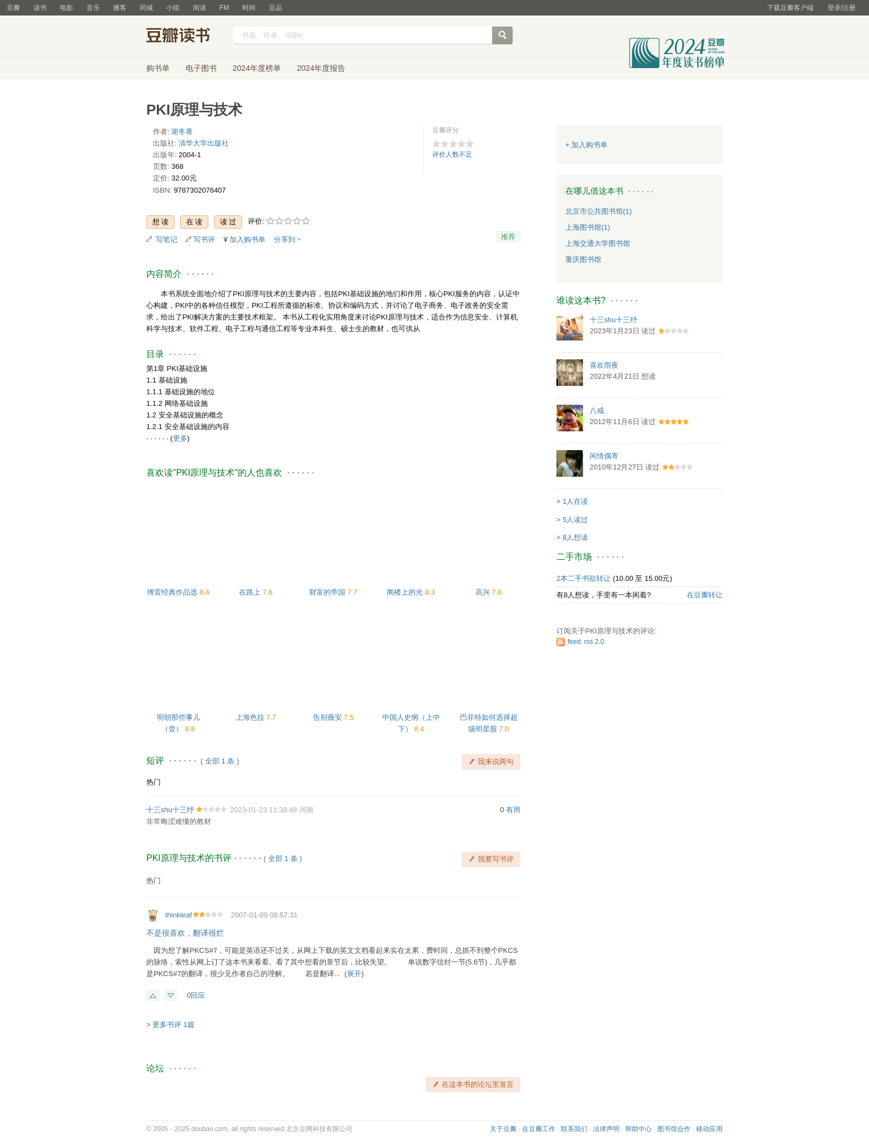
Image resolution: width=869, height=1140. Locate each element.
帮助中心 (638, 1129)
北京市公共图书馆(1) (598, 211)
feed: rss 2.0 (586, 642)
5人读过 (575, 519)
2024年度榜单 (257, 68)
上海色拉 (251, 717)
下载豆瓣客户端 (790, 8)
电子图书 (201, 68)
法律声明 (606, 1129)
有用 (513, 810)
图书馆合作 (674, 1129)
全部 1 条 (219, 761)
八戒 (597, 410)
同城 (146, 8)
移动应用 (709, 1129)
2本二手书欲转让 (583, 578)
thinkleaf (178, 915)
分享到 (284, 239)
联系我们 (574, 1129)
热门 (153, 782)
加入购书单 (247, 239)
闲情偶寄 (604, 456)
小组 (173, 8)
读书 (40, 8)
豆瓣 (13, 8)
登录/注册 (841, 8)
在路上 (251, 592)
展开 (354, 973)
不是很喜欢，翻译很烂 (185, 932)
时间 (248, 8)
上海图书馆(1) (587, 227)
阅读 (199, 8)
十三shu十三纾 (170, 810)
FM (224, 8)
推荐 (508, 237)
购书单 (158, 68)
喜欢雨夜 (604, 365)
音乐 (93, 8)
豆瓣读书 (186, 36)
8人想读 (575, 537)
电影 (66, 8)
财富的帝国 (328, 592)
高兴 (484, 592)
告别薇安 (328, 717)
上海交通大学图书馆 (597, 243)
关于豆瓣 (503, 1129)
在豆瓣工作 (538, 1129)
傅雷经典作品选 (173, 592)
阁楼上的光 (406, 592)
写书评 (204, 239)
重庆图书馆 (583, 259)
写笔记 (166, 239)
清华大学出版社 (203, 143)
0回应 (196, 995)
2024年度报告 (321, 68)
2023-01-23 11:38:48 (263, 810)
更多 (180, 438)
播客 (119, 8)
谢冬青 (182, 131)
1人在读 (575, 501)
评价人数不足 (452, 154)
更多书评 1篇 (173, 1024)
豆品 (275, 8)
